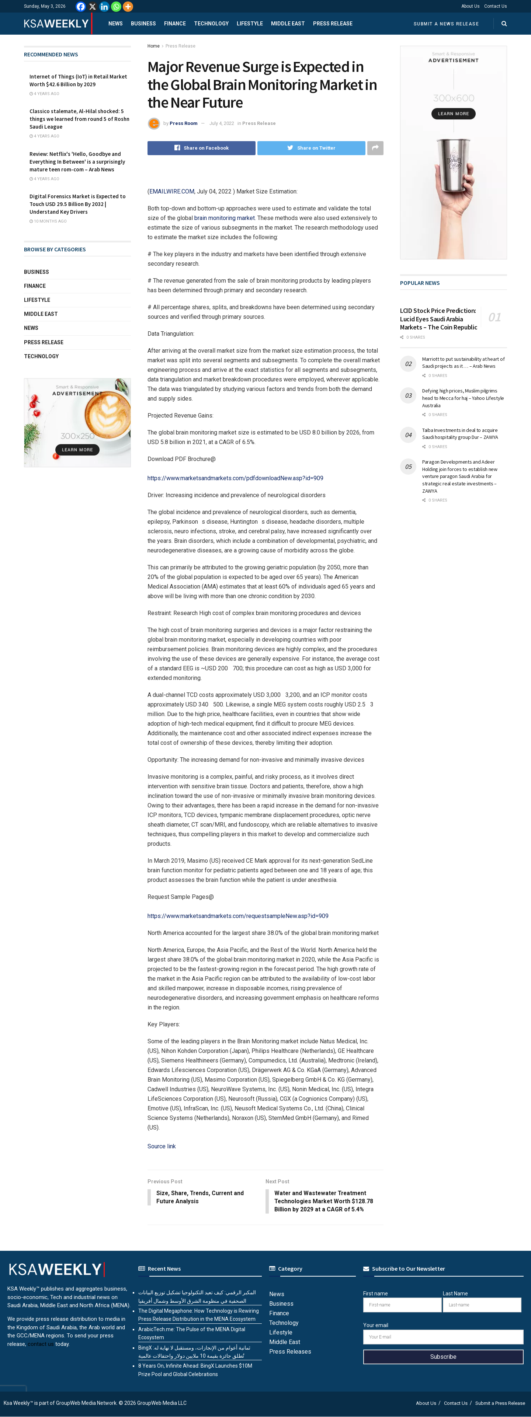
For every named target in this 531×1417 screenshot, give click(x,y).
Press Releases (290, 1352)
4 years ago (44, 93)
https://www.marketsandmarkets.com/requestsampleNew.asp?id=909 (238, 915)
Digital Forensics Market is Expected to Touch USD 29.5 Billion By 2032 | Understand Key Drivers (78, 204)
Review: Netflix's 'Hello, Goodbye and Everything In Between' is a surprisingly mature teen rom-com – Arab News (77, 161)
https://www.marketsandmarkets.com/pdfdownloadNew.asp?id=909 (235, 478)
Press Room (184, 123)
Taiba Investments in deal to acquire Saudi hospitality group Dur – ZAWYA (460, 434)
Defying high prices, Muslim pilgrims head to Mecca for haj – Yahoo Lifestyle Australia (463, 397)
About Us (470, 6)
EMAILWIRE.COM (171, 191)
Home (154, 46)
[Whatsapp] (116, 6)
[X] (92, 6)
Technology (211, 24)
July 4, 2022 (221, 123)
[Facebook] (81, 6)
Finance (175, 24)
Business (143, 24)
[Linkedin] (104, 6)
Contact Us (495, 6)
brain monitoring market (224, 217)
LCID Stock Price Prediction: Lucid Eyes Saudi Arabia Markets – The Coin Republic (438, 318)
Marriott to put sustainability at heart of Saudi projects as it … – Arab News (463, 363)
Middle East (288, 24)
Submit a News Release (446, 24)
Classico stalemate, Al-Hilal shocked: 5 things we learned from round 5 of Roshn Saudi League (79, 119)
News (115, 24)
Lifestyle (250, 24)
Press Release (333, 24)
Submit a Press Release (500, 1404)
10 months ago (48, 221)
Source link (162, 1146)
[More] (128, 6)
